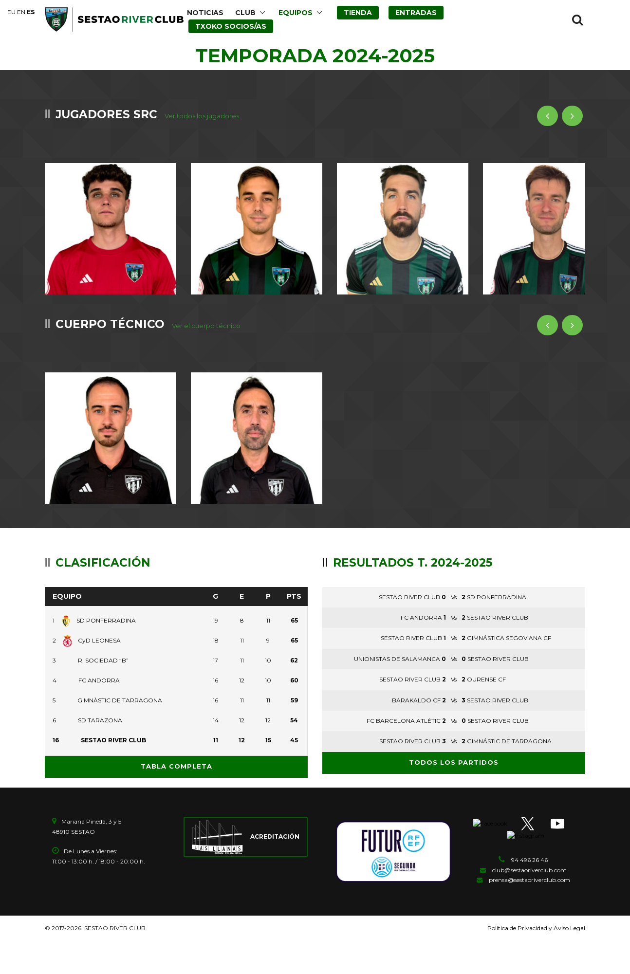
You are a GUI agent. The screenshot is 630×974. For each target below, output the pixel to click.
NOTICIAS (205, 12)
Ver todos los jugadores (202, 116)
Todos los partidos (454, 748)
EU (11, 12)
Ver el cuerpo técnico (206, 318)
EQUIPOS (295, 12)
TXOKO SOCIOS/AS (230, 26)
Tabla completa (176, 751)
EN (21, 12)
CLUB (245, 12)
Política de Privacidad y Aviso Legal (536, 913)
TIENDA (358, 12)
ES (31, 12)
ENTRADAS (416, 12)
